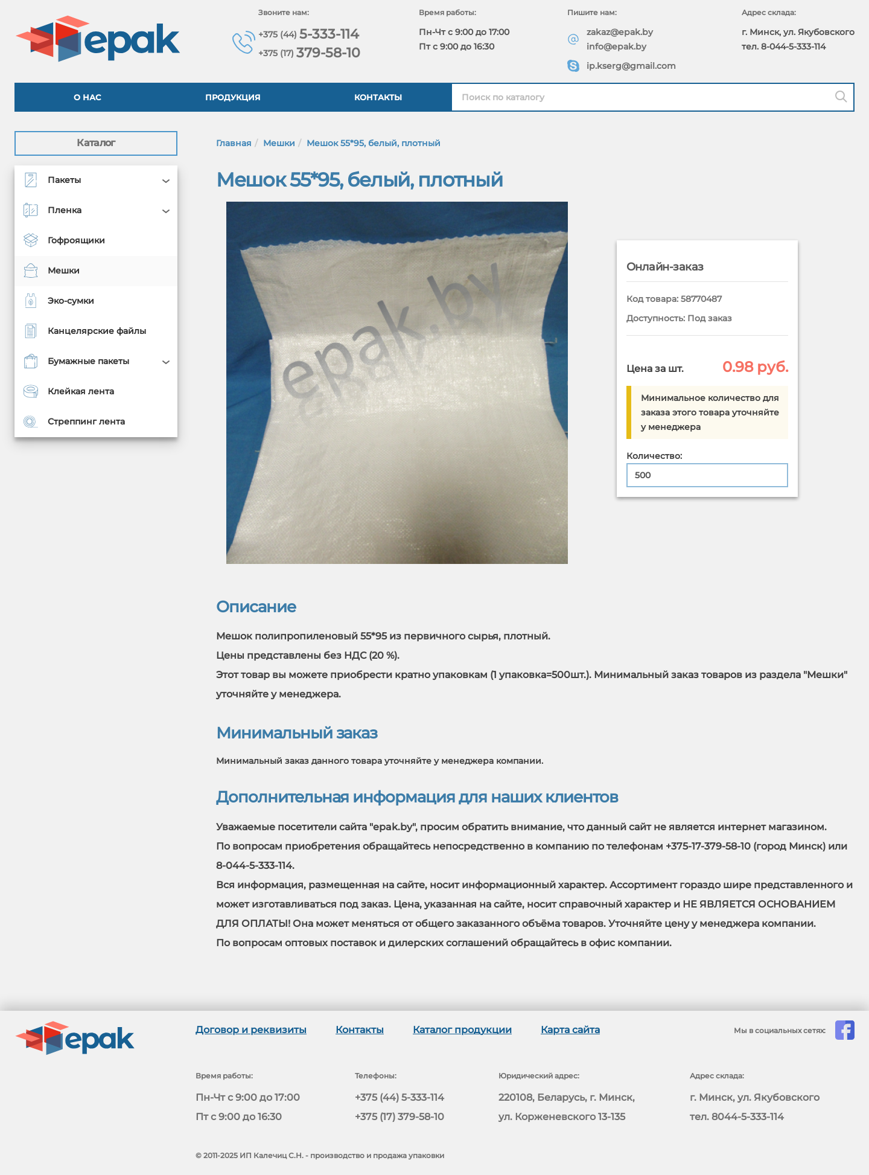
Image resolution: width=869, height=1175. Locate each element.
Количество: (654, 455)
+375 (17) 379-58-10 (399, 1116)
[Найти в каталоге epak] (653, 97)
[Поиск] (841, 97)
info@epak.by (617, 46)
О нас (87, 97)
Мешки (279, 143)
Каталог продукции (462, 1030)
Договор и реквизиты (251, 1030)
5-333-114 (309, 33)
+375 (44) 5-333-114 (399, 1097)
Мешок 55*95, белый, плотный (374, 143)
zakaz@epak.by (620, 32)
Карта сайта (570, 1030)
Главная (234, 143)
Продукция (233, 97)
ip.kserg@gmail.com (631, 65)
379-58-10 (310, 52)
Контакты (378, 97)
